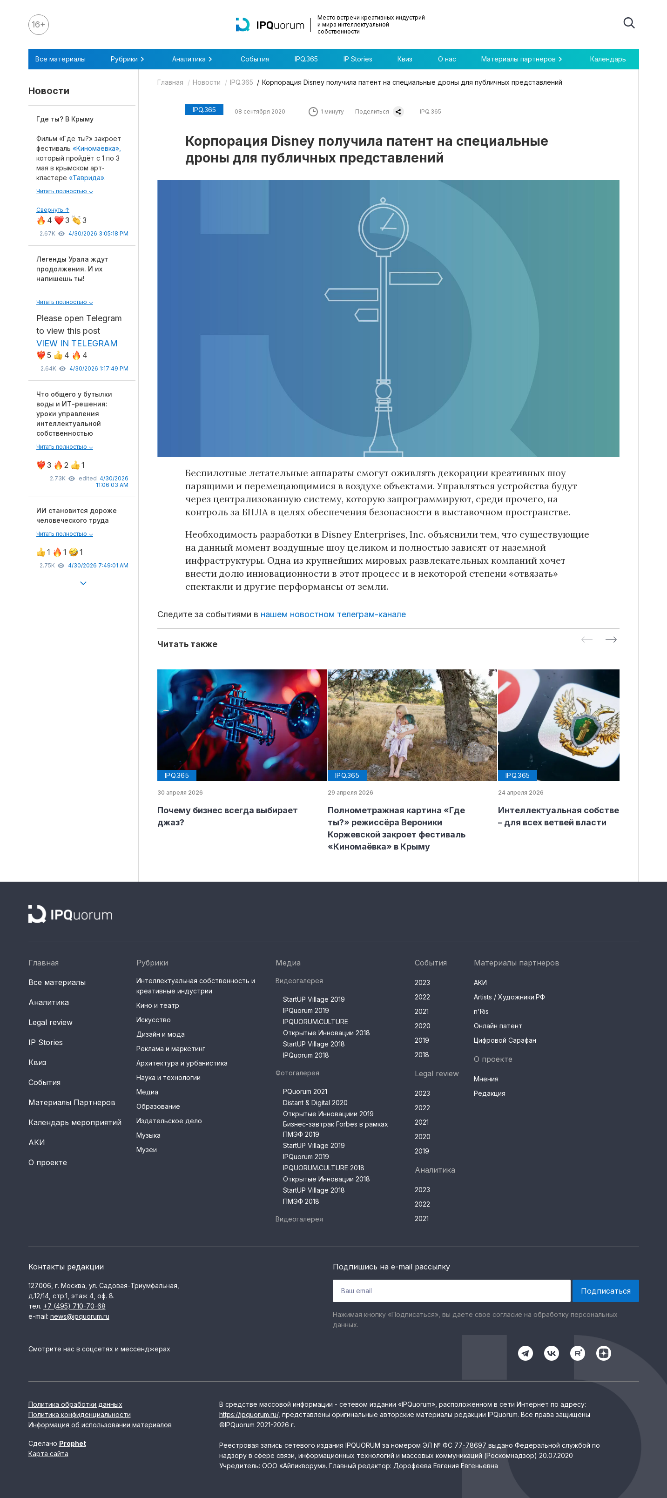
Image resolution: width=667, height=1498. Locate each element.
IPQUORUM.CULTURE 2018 (323, 1168)
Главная (170, 82)
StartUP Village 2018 (314, 1044)
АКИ (36, 1142)
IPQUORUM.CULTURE (315, 1022)
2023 (422, 982)
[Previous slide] (587, 640)
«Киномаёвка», (97, 148)
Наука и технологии (168, 1077)
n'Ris (481, 1011)
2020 (423, 1026)
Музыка (148, 1135)
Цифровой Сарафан (505, 1040)
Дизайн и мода (160, 1034)
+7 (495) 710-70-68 (74, 1306)
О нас (447, 59)
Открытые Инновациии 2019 (328, 1114)
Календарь (608, 59)
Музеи (146, 1150)
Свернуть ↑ (52, 209)
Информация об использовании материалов (100, 1425)
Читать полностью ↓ (64, 191)
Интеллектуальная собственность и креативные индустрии (195, 986)
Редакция (489, 1093)
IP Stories (358, 59)
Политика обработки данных (75, 1404)
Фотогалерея (297, 1073)
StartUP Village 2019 (314, 999)
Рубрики (129, 59)
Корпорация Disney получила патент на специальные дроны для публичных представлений (412, 82)
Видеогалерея (299, 981)
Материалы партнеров (523, 59)
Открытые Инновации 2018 (326, 1033)
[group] (235, 749)
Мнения (486, 1079)
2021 (422, 1011)
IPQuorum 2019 (306, 1010)
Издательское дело (169, 1121)
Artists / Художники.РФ (509, 997)
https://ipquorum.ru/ (248, 1414)
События (255, 59)
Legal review (50, 1022)
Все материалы (60, 59)
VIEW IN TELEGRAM (77, 343)
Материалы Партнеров (71, 1102)
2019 (422, 1040)
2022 (422, 997)
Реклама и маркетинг (170, 1049)
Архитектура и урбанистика (182, 1063)
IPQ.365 (306, 59)
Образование (158, 1106)
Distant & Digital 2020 (315, 1103)
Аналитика (193, 59)
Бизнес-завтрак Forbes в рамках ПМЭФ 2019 (335, 1129)
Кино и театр (157, 1005)
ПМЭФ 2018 (301, 1201)
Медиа (147, 1092)
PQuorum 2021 (305, 1091)
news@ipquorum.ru (79, 1316)
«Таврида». (87, 178)
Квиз (405, 59)
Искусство (153, 1020)
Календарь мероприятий (74, 1122)
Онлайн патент (498, 1026)
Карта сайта (48, 1454)
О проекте (47, 1162)
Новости (207, 82)
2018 (422, 1055)
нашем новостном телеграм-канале (333, 614)
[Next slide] (611, 640)
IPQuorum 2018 (306, 1055)
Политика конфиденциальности (79, 1414)
